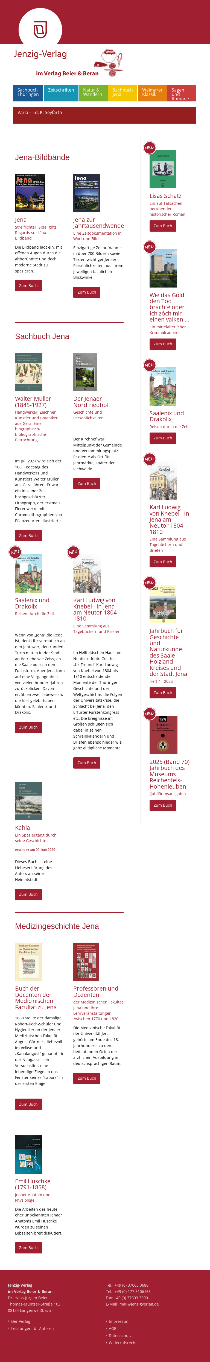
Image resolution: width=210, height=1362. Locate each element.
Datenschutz (120, 1335)
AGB (112, 1328)
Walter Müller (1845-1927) (33, 401)
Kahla (22, 827)
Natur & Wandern (92, 92)
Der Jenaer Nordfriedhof (91, 401)
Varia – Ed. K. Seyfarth (40, 112)
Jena (21, 219)
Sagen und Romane (180, 94)
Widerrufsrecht (123, 1342)
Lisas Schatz (166, 196)
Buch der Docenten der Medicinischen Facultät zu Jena (36, 998)
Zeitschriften (61, 90)
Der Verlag (20, 1321)
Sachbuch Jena (123, 92)
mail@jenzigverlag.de (139, 1304)
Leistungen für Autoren (32, 1328)
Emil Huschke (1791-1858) (33, 1184)
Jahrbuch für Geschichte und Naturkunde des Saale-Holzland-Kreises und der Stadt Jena (168, 652)
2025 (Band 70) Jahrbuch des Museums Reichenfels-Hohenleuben (169, 774)
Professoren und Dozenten (95, 991)
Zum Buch (28, 285)
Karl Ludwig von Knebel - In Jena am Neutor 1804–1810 (96, 609)
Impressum (119, 1321)
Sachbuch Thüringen (28, 92)
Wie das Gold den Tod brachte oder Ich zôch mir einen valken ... (169, 307)
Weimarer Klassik (152, 92)
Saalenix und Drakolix (32, 603)
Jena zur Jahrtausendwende (98, 222)
